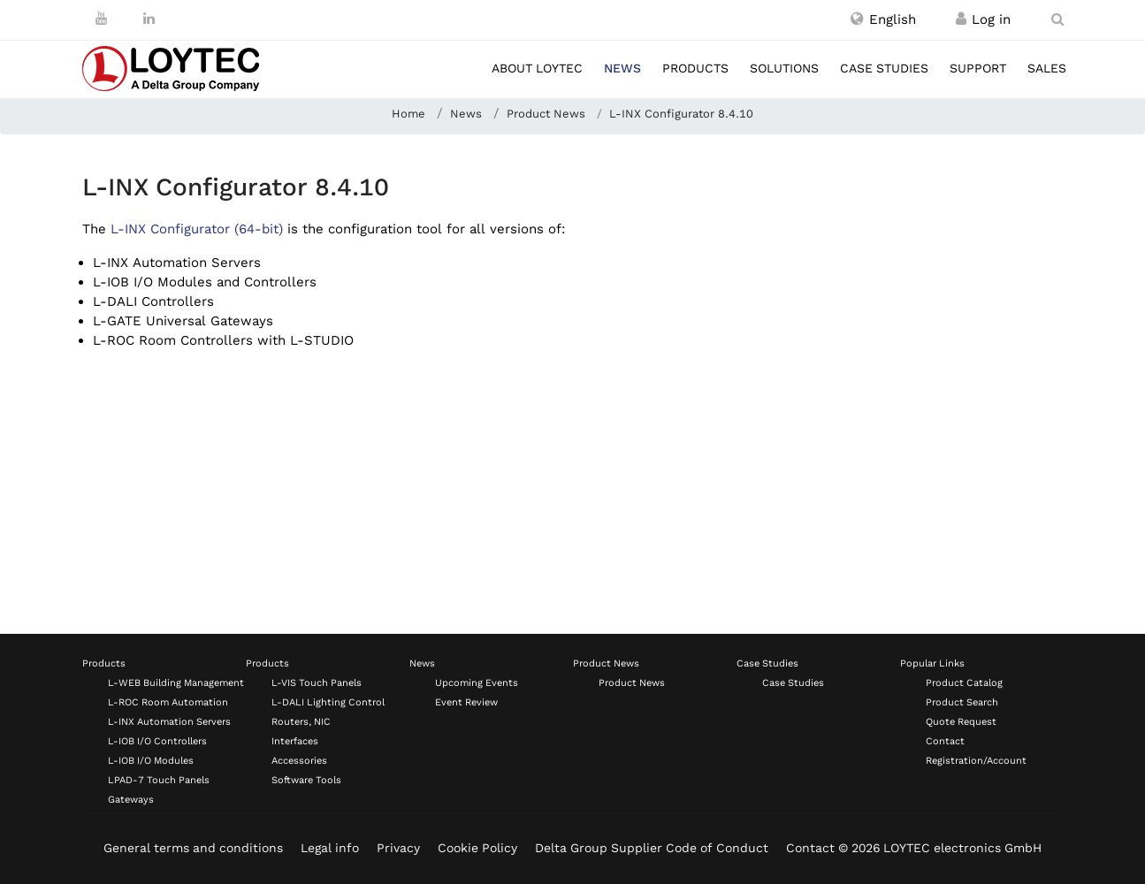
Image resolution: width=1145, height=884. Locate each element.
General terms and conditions (193, 848)
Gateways (131, 799)
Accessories (299, 760)
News (622, 68)
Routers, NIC (301, 722)
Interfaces (294, 741)
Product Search (962, 702)
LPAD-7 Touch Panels (159, 780)
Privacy (398, 848)
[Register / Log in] (961, 19)
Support (978, 68)
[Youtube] (101, 19)
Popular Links (932, 663)
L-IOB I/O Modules (151, 760)
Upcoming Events (476, 683)
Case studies (884, 68)
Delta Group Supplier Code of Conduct (651, 848)
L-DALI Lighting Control (328, 702)
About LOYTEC (537, 68)
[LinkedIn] (149, 19)
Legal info (330, 848)
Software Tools (306, 780)
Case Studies (767, 663)
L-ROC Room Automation (168, 702)
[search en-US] (1057, 19)
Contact (945, 741)
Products (695, 68)
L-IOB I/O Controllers (157, 741)
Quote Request (961, 722)
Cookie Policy (477, 848)
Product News (606, 663)
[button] (883, 19)
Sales (1046, 68)
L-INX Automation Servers (169, 722)
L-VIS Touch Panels (316, 683)
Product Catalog (964, 683)
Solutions (784, 68)
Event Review (466, 702)
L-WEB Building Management (176, 683)
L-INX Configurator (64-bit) (197, 229)
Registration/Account (976, 760)
